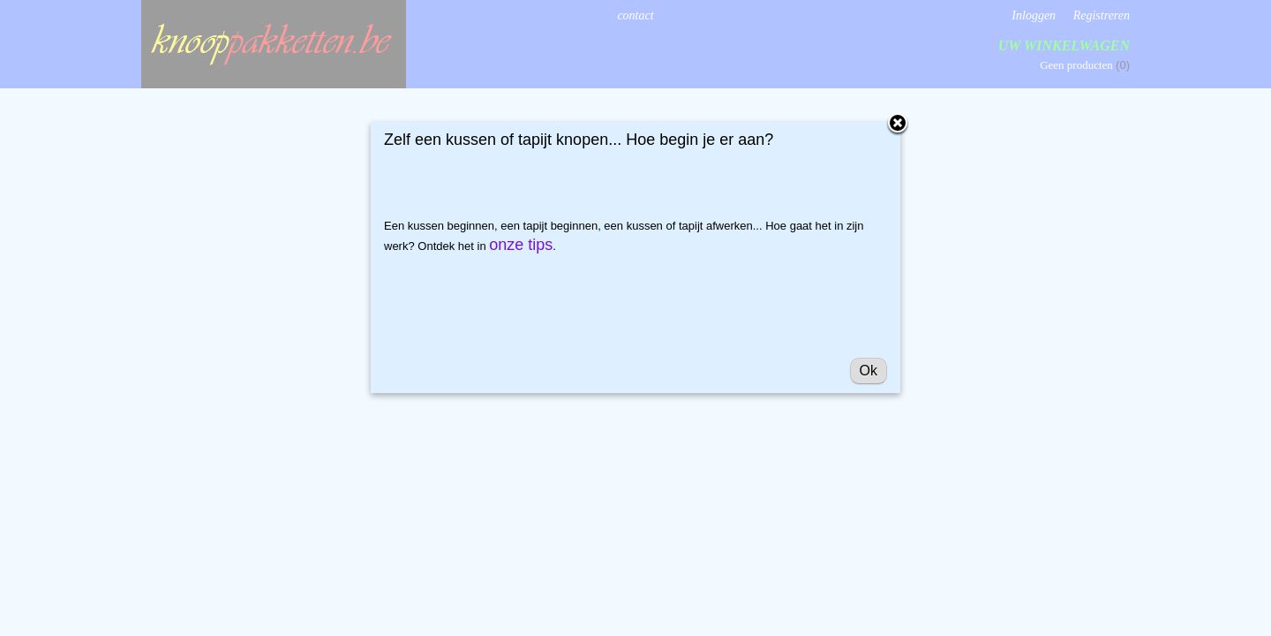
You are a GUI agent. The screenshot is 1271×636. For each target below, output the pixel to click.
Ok (868, 370)
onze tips (521, 245)
